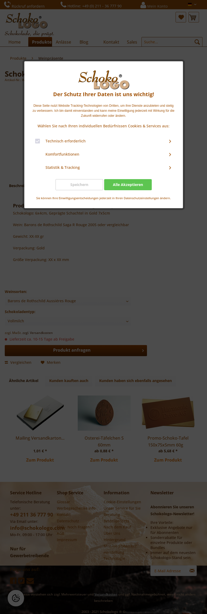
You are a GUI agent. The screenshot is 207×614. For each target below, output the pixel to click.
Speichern (79, 184)
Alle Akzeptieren (128, 184)
